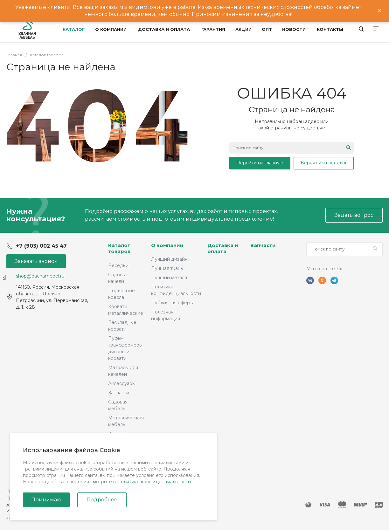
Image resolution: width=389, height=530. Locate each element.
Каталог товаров (119, 248)
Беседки (118, 265)
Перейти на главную (259, 163)
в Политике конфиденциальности (152, 482)
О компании (167, 245)
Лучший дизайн (169, 259)
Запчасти (118, 393)
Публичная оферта (173, 303)
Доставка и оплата (222, 248)
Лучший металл (169, 277)
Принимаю (46, 500)
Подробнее (102, 500)
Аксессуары (121, 383)
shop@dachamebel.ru (40, 276)
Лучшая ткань (167, 268)
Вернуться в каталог (324, 163)
